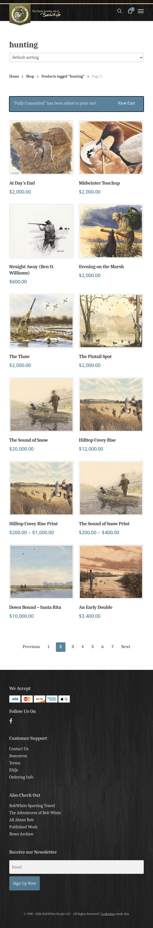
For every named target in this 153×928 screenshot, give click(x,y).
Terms (14, 763)
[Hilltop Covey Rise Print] (41, 488)
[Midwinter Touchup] (111, 147)
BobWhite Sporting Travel (32, 805)
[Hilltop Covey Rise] (111, 404)
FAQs (13, 770)
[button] (141, 11)
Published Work (23, 827)
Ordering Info (21, 777)
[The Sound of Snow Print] (111, 488)
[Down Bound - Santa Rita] (41, 572)
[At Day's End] (41, 147)
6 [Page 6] (102, 646)
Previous (31, 646)
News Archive (21, 834)
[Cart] (130, 11)
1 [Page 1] (48, 646)
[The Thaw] (41, 321)
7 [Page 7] (113, 646)
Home (14, 76)
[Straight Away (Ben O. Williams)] (41, 231)
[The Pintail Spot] (111, 321)
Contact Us (18, 748)
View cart (126, 103)
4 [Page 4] (83, 646)
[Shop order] (76, 57)
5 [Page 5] (93, 646)
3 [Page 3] (73, 646)
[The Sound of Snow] (41, 404)
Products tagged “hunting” (63, 76)
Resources (18, 755)
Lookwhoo (108, 914)
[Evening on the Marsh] (111, 231)
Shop (30, 76)
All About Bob (21, 819)
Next (125, 646)
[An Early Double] (111, 572)
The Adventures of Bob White (35, 812)
